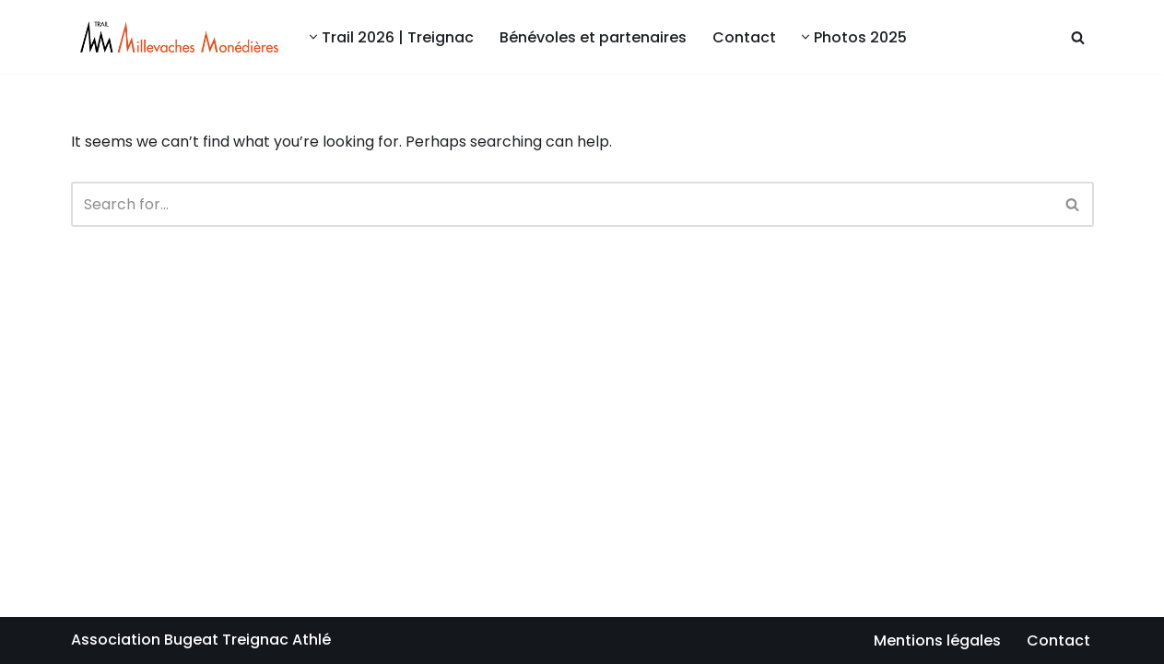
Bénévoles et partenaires (593, 37)
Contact (744, 37)
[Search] (1078, 37)
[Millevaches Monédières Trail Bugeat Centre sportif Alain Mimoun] (174, 37)
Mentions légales (937, 640)
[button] (313, 37)
